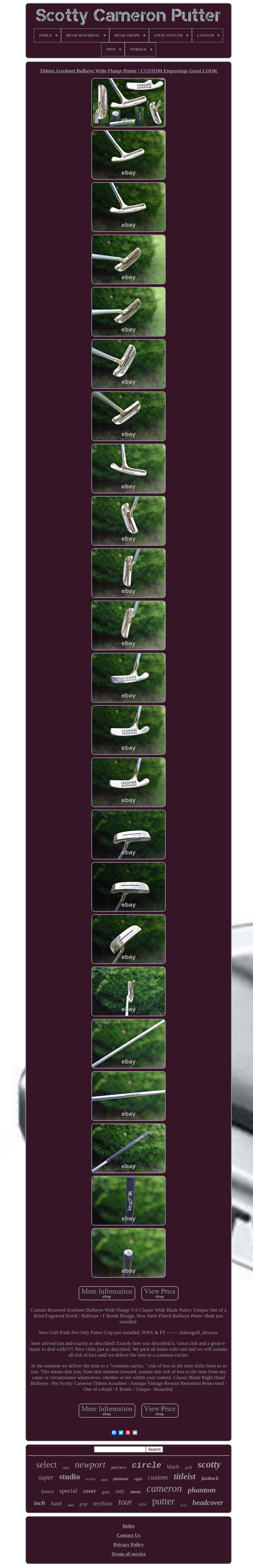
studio (69, 1476)
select (46, 1464)
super (46, 1477)
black (173, 1467)
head (184, 1505)
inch (39, 1502)
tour (125, 1501)
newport (90, 1464)
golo (106, 1492)
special (68, 1490)
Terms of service (128, 1554)
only (119, 1491)
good (104, 1479)
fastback (210, 1478)
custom (158, 1477)
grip (83, 1503)
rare (66, 1468)
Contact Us (129, 1535)
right (138, 1479)
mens (135, 1491)
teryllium (102, 1503)
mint (70, 1505)
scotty (209, 1464)
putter (163, 1501)
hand (56, 1503)
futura (47, 1491)
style (142, 1504)
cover (89, 1491)
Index (128, 1526)
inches (91, 1479)
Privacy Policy (128, 1544)
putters (118, 1468)
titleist (184, 1476)
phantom (202, 1490)
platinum (120, 1479)
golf (188, 1467)
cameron (164, 1488)
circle (146, 1465)
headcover (207, 1502)
